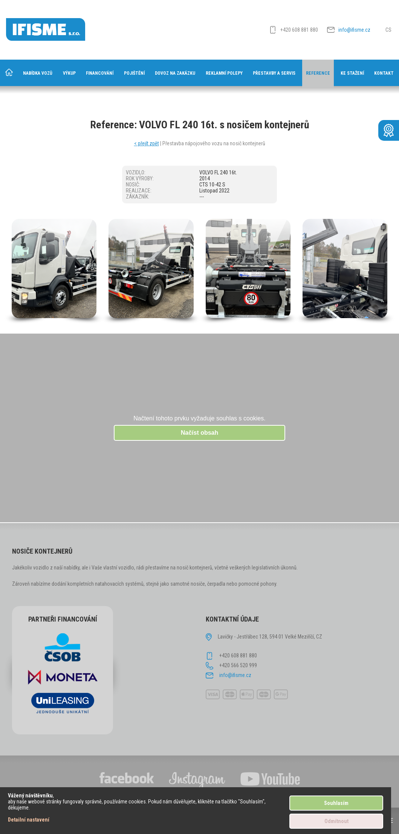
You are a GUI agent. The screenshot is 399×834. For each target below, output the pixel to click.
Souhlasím (336, 803)
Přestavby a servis (274, 73)
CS (388, 30)
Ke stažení (352, 73)
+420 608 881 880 (299, 30)
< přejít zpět (146, 143)
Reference (318, 73)
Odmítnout (336, 821)
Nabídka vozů (37, 73)
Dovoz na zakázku (175, 73)
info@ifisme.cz (354, 30)
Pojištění (134, 73)
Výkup (69, 73)
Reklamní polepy (224, 73)
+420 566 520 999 (238, 665)
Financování (99, 73)
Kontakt (384, 73)
